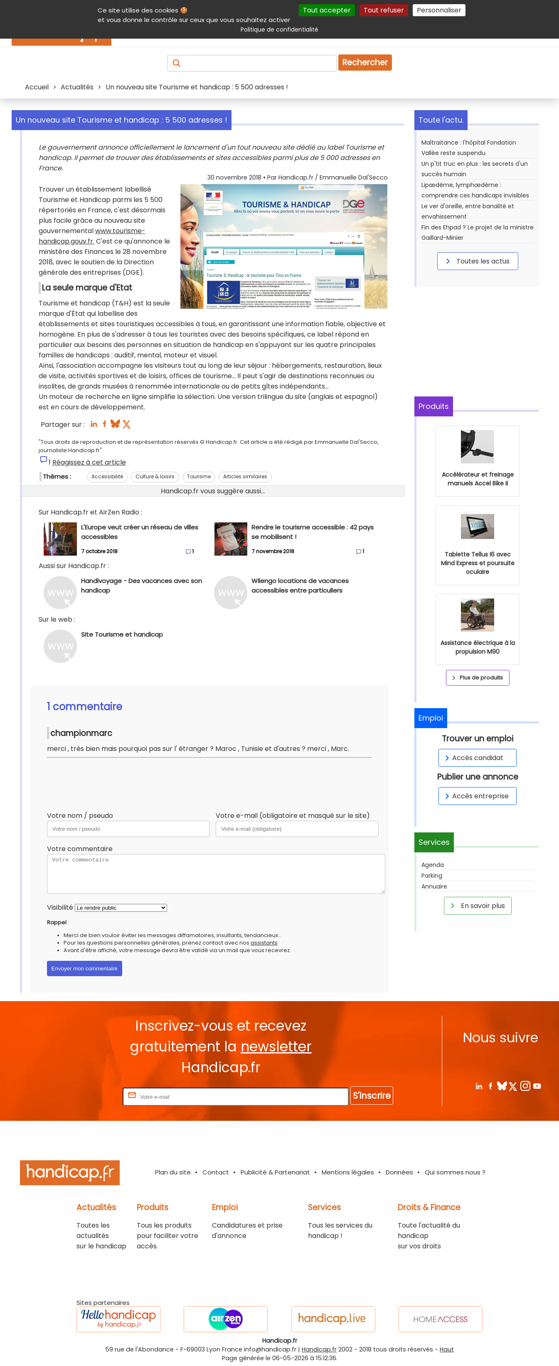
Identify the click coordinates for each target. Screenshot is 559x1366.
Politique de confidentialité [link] (279, 29)
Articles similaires (245, 476)
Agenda (432, 865)
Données (399, 1172)
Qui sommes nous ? (455, 1172)
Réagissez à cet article (89, 462)
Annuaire (434, 886)
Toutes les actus (476, 261)
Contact (215, 1172)
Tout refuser (384, 10)
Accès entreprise (475, 796)
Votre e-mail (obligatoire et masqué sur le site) (293, 815)
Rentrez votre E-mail (88, 1096)
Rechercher (365, 62)
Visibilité (60, 907)
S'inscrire (372, 1096)
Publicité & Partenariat (275, 1172)
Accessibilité (107, 476)
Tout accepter (327, 10)
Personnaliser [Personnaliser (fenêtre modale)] (439, 10)
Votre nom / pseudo (80, 815)
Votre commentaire (80, 849)
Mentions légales (348, 1172)
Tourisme (199, 476)
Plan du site (173, 1172)
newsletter (276, 1046)
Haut (447, 1349)
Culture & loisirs (155, 476)
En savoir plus (476, 906)
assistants (264, 942)
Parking (431, 875)
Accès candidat (472, 758)
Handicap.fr (319, 1349)
